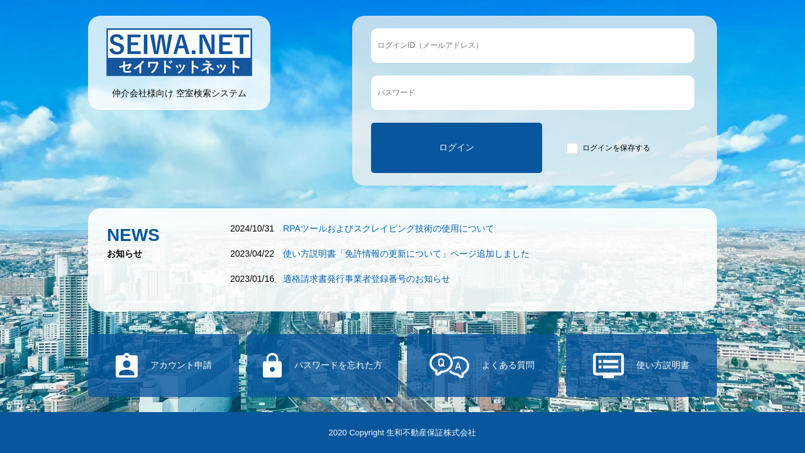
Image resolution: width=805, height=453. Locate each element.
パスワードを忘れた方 (338, 365)
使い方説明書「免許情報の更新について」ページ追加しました (406, 254)
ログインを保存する (616, 147)
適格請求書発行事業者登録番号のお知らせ (366, 279)
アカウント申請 (181, 365)
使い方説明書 (662, 365)
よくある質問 (508, 365)
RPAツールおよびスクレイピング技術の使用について (388, 228)
